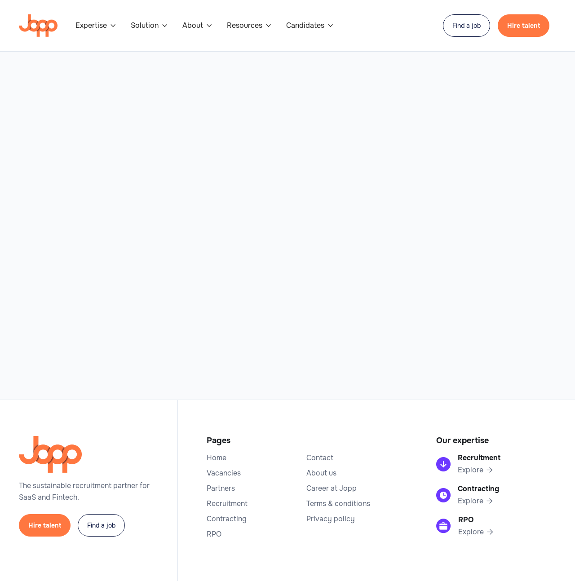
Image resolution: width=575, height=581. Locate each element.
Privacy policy (330, 519)
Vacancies (224, 473)
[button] (95, 26)
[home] (38, 25)
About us (321, 473)
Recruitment (227, 504)
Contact (319, 458)
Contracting (227, 519)
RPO (214, 534)
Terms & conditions (338, 504)
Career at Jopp (331, 488)
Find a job (466, 26)
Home (216, 458)
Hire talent (523, 26)
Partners (221, 488)
